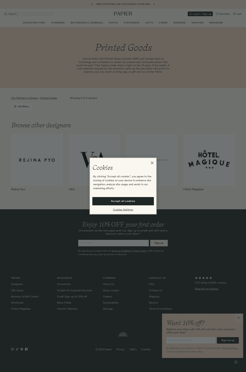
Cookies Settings (123, 210)
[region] (123, 186)
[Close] (152, 163)
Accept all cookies (123, 201)
